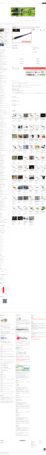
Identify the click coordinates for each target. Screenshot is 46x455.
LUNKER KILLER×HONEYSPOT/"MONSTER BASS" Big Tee (37, 140)
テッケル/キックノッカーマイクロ (31, 201)
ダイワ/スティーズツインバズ (14, 150)
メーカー (16, 20)
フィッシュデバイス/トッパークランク (14, 160)
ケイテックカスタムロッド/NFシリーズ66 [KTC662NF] (20, 191)
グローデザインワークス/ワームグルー (37, 149)
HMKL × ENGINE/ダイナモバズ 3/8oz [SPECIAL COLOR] (37, 202)
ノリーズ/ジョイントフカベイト (20, 221)
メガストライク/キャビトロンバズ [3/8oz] (14, 118)
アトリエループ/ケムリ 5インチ (20, 201)
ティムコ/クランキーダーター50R (6, 40)
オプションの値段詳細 (33, 70)
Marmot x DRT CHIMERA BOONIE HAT (25, 130)
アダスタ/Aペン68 (25, 160)
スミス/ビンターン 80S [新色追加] (37, 180)
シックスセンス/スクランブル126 (37, 170)
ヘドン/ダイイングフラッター (20, 211)
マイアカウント (40, 440)
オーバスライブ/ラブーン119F (25, 201)
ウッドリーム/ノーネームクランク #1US (31, 150)
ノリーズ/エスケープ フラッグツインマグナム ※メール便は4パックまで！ (43, 119)
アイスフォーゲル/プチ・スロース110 (37, 211)
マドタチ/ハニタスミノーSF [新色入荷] (37, 190)
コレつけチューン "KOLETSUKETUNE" (14, 221)
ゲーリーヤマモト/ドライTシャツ (14, 130)
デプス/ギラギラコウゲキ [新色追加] (37, 129)
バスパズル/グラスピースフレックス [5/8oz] (43, 211)
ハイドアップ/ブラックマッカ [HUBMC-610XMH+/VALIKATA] (25, 222)
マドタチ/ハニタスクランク (43, 160)
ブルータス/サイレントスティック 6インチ (43, 201)
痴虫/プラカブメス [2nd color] (37, 160)
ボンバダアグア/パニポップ (14, 190)
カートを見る (40, 441)
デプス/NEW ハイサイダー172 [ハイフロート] (20, 169)
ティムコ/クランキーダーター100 (14, 201)
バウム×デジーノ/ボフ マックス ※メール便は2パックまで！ (43, 191)
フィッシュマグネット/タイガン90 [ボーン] (31, 130)
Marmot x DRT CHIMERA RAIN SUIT (20, 130)
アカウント (40, 3)
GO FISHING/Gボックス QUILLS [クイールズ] (31, 180)
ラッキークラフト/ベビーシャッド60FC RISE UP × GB (37, 119)
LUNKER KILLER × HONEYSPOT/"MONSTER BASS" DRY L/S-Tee (31, 140)
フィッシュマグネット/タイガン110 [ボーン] (43, 170)
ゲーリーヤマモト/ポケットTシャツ (25, 150)
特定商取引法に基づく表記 (42, 70)
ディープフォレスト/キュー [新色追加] (25, 118)
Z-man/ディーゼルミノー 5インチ (6, 43)
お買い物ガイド (27, 20)
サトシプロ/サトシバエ (14, 139)
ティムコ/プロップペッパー (43, 130)
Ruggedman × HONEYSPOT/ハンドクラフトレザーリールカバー (20, 181)
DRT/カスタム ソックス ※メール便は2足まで (20, 140)
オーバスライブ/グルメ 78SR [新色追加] (25, 170)
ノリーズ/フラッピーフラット (20, 160)
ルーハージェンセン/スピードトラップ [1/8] (25, 180)
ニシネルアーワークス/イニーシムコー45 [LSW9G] (31, 119)
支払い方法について (33, 441)
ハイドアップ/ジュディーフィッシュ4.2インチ (6, 32)
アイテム (43, 3)
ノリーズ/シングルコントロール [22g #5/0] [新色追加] (31, 171)
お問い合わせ (33, 20)
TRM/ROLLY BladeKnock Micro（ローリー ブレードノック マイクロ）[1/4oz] (31, 222)
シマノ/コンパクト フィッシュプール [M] (43, 150)
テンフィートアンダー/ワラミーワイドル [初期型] (6, 29)
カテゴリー (21, 20)
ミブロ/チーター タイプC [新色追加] (31, 211)
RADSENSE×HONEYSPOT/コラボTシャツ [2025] (14, 180)
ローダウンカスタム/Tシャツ (43, 180)
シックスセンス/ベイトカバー (25, 211)
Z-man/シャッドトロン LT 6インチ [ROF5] (20, 150)
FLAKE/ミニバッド (31, 160)
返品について (37, 70)
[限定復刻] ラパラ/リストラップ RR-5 (31, 190)
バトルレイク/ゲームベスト (43, 139)
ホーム (11, 20)
